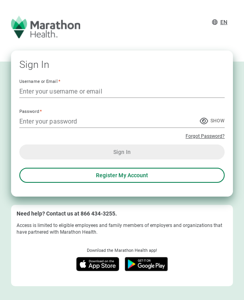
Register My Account (122, 175)
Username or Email (39, 81)
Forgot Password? (205, 136)
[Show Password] (212, 121)
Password (30, 111)
